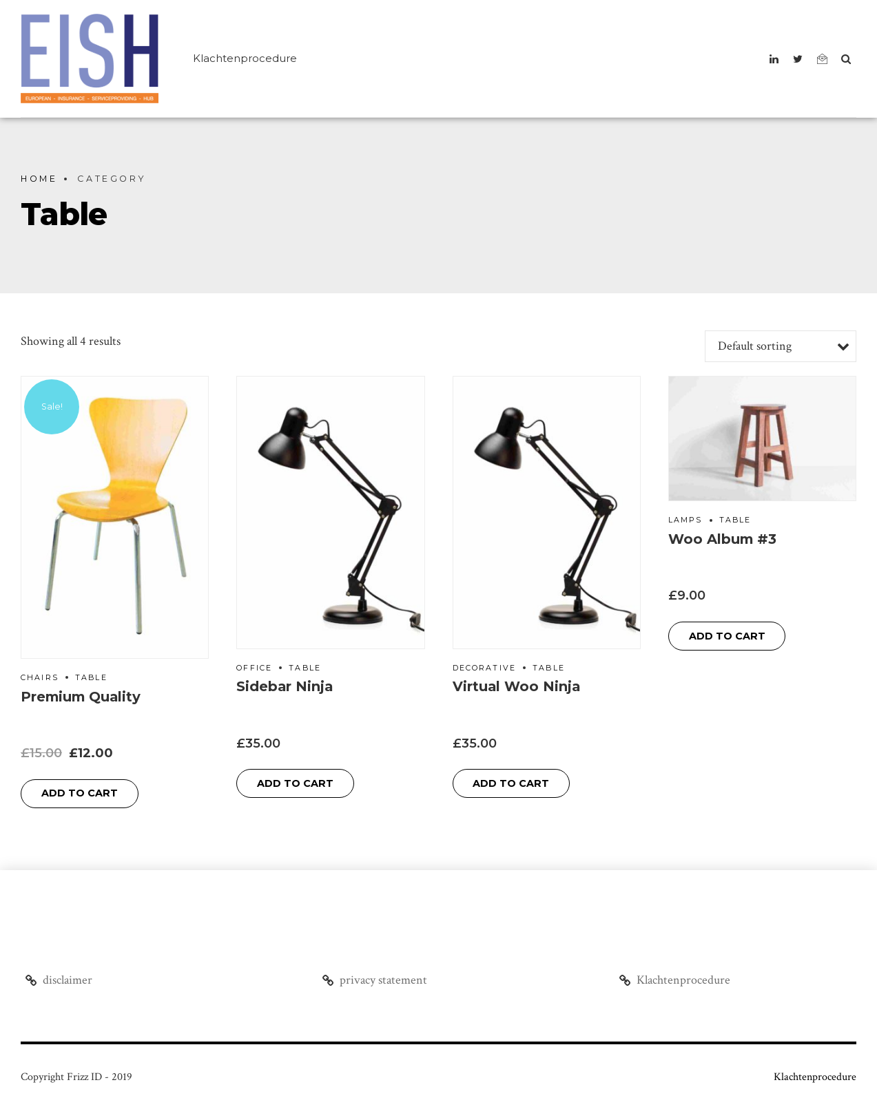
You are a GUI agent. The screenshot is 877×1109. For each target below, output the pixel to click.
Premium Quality (81, 696)
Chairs (40, 677)
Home (39, 178)
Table (91, 677)
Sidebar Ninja (284, 686)
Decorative (485, 668)
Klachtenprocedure (245, 58)
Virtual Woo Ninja (516, 686)
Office (254, 668)
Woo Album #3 (722, 539)
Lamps (685, 520)
